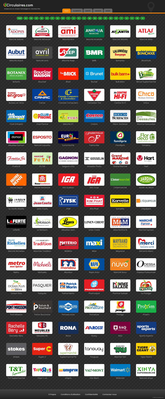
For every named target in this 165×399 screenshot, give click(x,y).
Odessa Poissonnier (146, 271)
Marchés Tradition (42, 250)
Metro (16, 271)
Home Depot (16, 186)
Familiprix (120, 144)
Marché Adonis (16, 38)
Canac (42, 101)
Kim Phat (94, 207)
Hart (146, 165)
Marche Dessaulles (146, 123)
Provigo (120, 313)
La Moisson (42, 228)
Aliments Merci (146, 250)
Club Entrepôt (16, 123)
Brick (68, 80)
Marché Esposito (42, 144)
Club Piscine (42, 123)
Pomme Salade (120, 292)
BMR (94, 59)
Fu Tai (42, 165)
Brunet (94, 80)
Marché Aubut (16, 59)
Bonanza (120, 59)
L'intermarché (120, 186)
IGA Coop (94, 186)
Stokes (16, 355)
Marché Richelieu (16, 250)
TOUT (66, 11)
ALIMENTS (77, 11)
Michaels (42, 271)
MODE (108, 11)
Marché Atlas (146, 38)
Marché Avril (42, 59)
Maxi (94, 250)
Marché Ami (68, 38)
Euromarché (68, 144)
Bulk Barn (120, 80)
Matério (68, 250)
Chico (146, 101)
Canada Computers (68, 101)
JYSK (68, 207)
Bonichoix (146, 59)
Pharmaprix (94, 292)
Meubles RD (42, 334)
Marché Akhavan (42, 38)
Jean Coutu (42, 207)
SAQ (120, 334)
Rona (68, 334)
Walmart (120, 377)
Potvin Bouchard (42, 313)
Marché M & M (120, 228)
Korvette (120, 207)
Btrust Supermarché (146, 80)
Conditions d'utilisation (70, 394)
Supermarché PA (68, 355)
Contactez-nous (109, 394)
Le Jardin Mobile (16, 207)
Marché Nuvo (120, 271)
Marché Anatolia (94, 38)
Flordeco (146, 144)
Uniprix (68, 377)
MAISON (98, 11)
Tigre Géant (146, 355)
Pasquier (42, 292)
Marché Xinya (146, 377)
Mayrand (120, 250)
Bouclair (42, 80)
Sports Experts (146, 334)
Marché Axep (68, 59)
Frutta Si (16, 165)
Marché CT (68, 123)
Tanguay (94, 355)
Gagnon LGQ (68, 165)
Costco (94, 123)
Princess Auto (68, 313)
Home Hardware (42, 186)
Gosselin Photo (94, 165)
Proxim (146, 313)
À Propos (52, 394)
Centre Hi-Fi (120, 101)
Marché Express (146, 228)
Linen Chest (94, 228)
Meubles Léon (68, 228)
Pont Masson (16, 313)
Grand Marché (120, 165)
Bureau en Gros (16, 101)
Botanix (16, 80)
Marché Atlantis (120, 38)
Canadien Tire (94, 101)
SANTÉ (87, 11)
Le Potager (146, 292)
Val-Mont (94, 377)
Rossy (94, 334)
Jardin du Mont (146, 186)
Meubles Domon (16, 144)
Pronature (94, 313)
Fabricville (94, 144)
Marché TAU (120, 355)
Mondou (68, 271)
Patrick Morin (68, 292)
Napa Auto (94, 271)
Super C (42, 355)
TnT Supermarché (16, 377)
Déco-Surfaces (120, 123)
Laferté (16, 228)
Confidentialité (91, 394)
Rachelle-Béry (16, 334)
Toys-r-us (42, 377)
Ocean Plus (16, 292)
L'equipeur (146, 207)
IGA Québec (68, 186)
